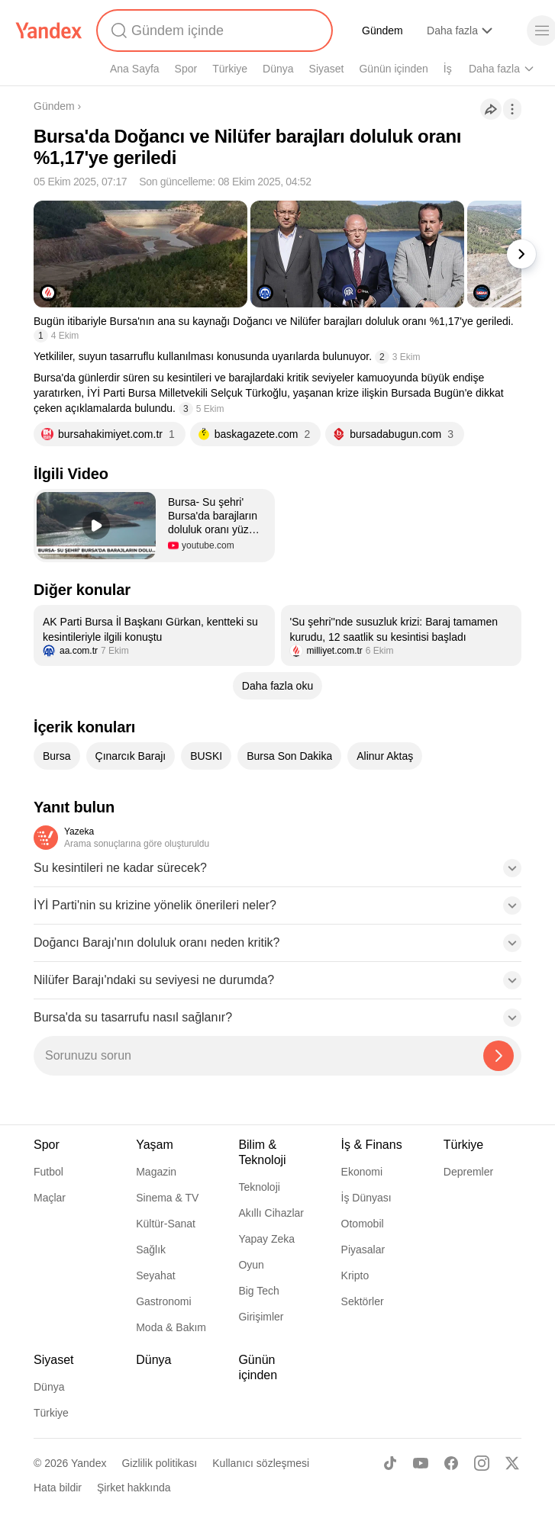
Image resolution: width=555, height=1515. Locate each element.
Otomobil (362, 1223)
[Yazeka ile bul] (498, 1056)
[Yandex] (48, 30)
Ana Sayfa (135, 69)
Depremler (468, 1172)
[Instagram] (482, 1463)
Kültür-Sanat (165, 1223)
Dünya (278, 69)
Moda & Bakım (171, 1327)
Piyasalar (363, 1249)
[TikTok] (390, 1463)
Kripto (355, 1275)
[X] (512, 1463)
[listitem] (154, 635)
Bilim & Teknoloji (262, 1152)
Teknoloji (258, 1187)
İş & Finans (371, 1144)
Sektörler (362, 1301)
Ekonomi (361, 1172)
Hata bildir (58, 1487)
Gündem (382, 30)
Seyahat (155, 1275)
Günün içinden (393, 69)
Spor (186, 69)
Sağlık (151, 1249)
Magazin (156, 1172)
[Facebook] (451, 1463)
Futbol (48, 1172)
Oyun (250, 1265)
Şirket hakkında (134, 1487)
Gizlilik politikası (159, 1463)
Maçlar (50, 1198)
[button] (154, 525)
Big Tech (258, 1291)
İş (448, 69)
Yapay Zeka (266, 1239)
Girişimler (260, 1317)
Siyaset (326, 69)
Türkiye (229, 69)
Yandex (88, 1463)
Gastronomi (163, 1301)
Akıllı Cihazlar (271, 1213)
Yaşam (154, 1144)
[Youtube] (420, 1463)
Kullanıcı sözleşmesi (260, 1463)
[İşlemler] (512, 109)
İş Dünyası (366, 1198)
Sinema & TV (167, 1198)
